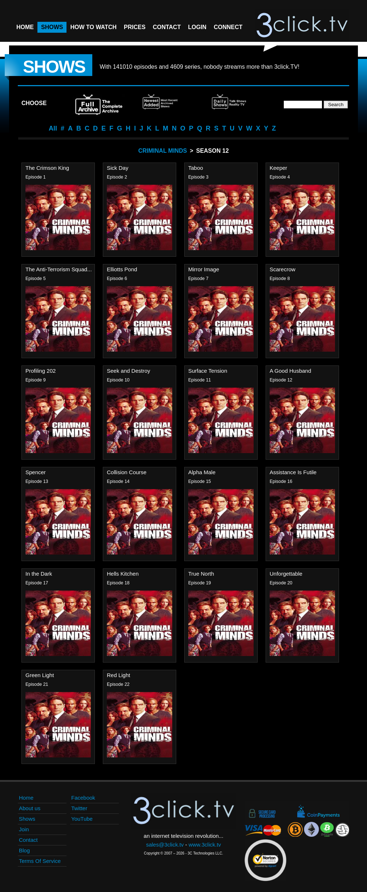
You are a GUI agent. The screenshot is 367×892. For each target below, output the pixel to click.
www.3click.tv (205, 844)
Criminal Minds (162, 151)
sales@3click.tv (165, 844)
